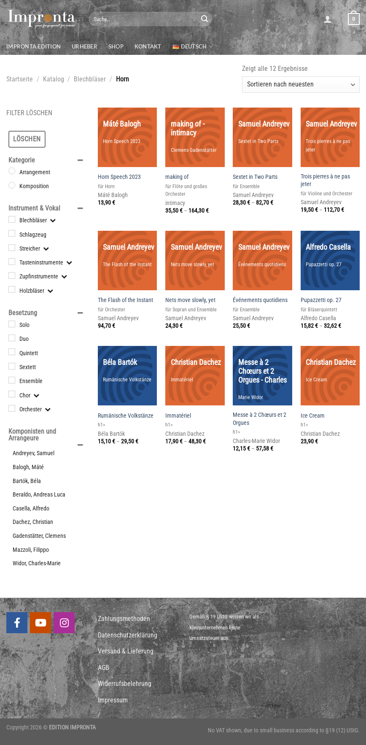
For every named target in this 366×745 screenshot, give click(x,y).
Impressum (113, 700)
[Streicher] (11, 247)
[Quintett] (11, 351)
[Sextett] (11, 366)
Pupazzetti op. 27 (321, 300)
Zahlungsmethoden (124, 619)
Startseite (19, 79)
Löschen (26, 139)
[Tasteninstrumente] (11, 261)
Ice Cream (313, 415)
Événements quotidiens (260, 300)
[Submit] (204, 19)
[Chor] (11, 394)
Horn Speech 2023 (119, 177)
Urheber (84, 46)
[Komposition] (11, 185)
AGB (103, 668)
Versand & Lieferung (125, 651)
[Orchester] (11, 408)
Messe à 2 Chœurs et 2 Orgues (259, 418)
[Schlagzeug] (11, 233)
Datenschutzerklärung (127, 635)
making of (176, 177)
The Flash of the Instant (125, 300)
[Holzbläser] (11, 289)
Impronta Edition (33, 46)
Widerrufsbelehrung (124, 684)
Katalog (53, 79)
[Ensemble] (11, 380)
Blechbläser (90, 79)
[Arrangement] (11, 170)
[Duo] (11, 338)
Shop (116, 46)
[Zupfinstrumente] (11, 275)
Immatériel (178, 415)
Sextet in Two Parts (255, 177)
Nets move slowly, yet (190, 300)
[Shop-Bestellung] (301, 84)
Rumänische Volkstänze (125, 415)
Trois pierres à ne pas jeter (325, 180)
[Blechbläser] (11, 219)
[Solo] (11, 324)
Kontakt (148, 46)
